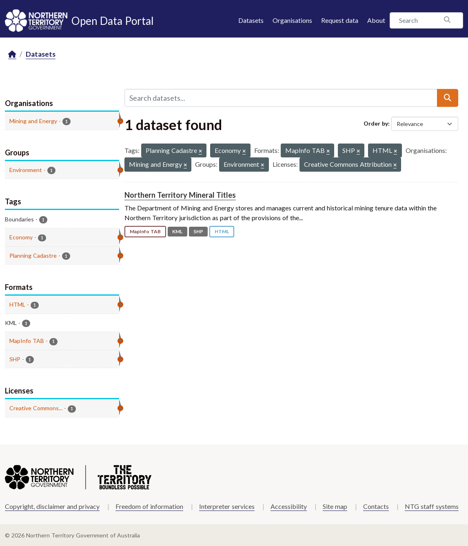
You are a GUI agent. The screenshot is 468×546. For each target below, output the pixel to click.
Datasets (251, 20)
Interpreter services (227, 506)
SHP (198, 231)
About (376, 20)
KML (177, 231)
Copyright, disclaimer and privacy (52, 506)
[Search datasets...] (281, 98)
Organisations (292, 20)
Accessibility (289, 506)
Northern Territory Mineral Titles (180, 194)
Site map (335, 506)
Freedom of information (149, 506)
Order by (376, 123)
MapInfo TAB (145, 231)
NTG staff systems (432, 506)
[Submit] (447, 98)
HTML (222, 231)
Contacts (376, 506)
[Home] (12, 54)
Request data (339, 20)
